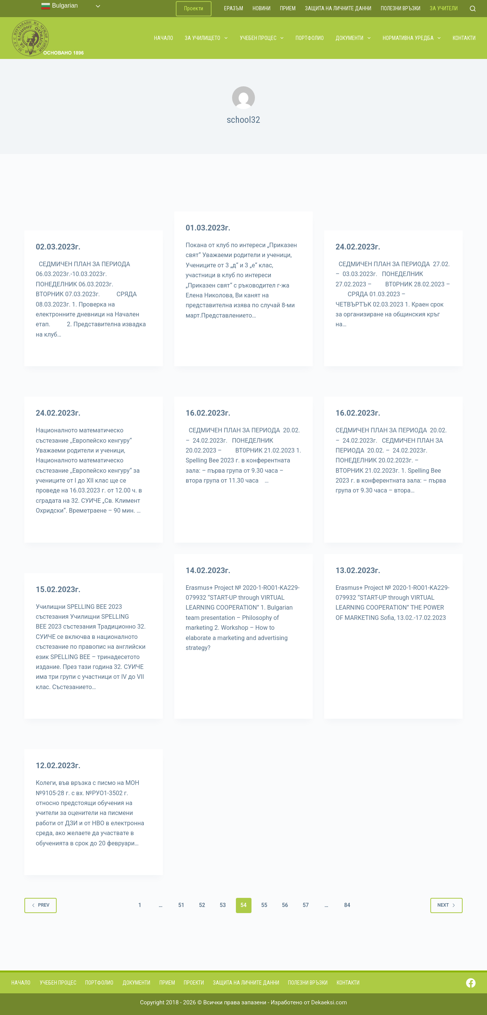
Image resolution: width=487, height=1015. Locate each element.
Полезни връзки (400, 8)
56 (285, 905)
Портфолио (310, 38)
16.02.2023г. (208, 413)
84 (347, 905)
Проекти (193, 8)
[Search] (473, 8)
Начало (163, 38)
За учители (444, 8)
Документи (353, 38)
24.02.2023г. (358, 246)
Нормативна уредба (412, 38)
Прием (288, 8)
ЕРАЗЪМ (233, 8)
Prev (40, 905)
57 (305, 905)
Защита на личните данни (338, 8)
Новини (262, 8)
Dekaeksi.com (329, 1002)
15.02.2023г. (58, 589)
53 (223, 905)
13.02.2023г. (358, 570)
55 (264, 905)
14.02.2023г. (208, 570)
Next (446, 905)
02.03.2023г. (58, 246)
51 (181, 905)
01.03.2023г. (208, 227)
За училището (206, 38)
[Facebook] (471, 983)
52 (202, 905)
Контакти (464, 38)
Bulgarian (59, 6)
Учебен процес (262, 38)
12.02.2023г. (58, 765)
